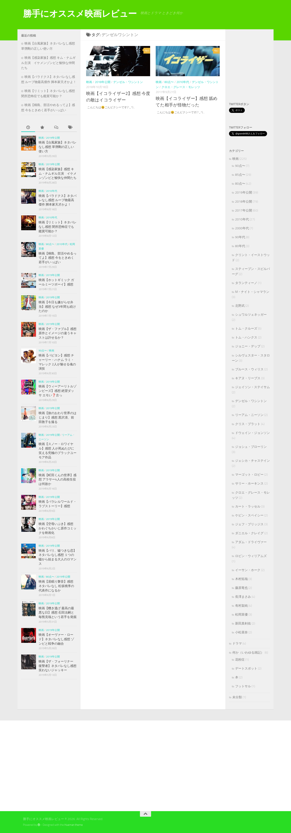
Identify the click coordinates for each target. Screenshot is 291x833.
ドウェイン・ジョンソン (252, 433)
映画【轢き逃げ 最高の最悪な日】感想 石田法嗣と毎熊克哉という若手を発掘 (57, 612)
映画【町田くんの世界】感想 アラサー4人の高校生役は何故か (57, 479)
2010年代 (182, 82)
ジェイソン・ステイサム (252, 387)
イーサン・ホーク (247, 570)
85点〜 (240, 174)
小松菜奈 (241, 632)
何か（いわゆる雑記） (248, 652)
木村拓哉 (241, 579)
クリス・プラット (247, 424)
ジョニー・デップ (247, 346)
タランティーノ (246, 283)
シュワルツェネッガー (251, 314)
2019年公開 (53, 137)
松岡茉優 (241, 614)
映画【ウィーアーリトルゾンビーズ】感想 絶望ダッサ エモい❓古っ (57, 390)
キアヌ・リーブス (247, 378)
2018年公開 (102, 82)
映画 (89, 82)
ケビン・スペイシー (249, 515)
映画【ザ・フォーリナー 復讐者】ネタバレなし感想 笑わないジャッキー (57, 666)
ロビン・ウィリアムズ (251, 556)
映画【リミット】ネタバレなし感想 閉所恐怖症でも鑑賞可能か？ (57, 226)
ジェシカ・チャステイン (252, 460)
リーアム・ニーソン (249, 415)
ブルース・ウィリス (249, 369)
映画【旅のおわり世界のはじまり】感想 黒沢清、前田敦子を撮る (57, 417)
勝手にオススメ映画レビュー (80, 13)
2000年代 (242, 228)
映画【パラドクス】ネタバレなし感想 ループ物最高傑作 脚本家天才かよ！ (57, 200)
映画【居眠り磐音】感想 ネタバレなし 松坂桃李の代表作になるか (56, 586)
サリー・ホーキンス (249, 483)
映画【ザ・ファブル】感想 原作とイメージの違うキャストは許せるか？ (57, 333)
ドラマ (237, 643)
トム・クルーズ (246, 328)
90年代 (240, 237)
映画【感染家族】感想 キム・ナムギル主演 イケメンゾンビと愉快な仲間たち (48, 63)
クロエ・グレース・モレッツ (180, 87)
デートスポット (246, 668)
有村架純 (241, 605)
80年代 (240, 246)
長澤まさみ (243, 597)
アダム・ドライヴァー (251, 542)
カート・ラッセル (247, 506)
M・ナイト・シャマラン (252, 292)
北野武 (240, 306)
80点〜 (169, 82)
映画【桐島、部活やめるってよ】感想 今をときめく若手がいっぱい (57, 258)
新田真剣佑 (243, 623)
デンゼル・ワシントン (128, 82)
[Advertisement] (260, 66)
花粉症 (240, 659)
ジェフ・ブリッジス (249, 524)
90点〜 (43, 350)
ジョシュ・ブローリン (251, 447)
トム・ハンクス (246, 337)
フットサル (243, 686)
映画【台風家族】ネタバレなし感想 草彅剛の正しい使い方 (57, 147)
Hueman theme (73, 825)
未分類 (237, 697)
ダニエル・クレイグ (249, 533)
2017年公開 (243, 210)
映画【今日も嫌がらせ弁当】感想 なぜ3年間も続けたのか (57, 306)
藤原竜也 (241, 588)
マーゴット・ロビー (249, 474)
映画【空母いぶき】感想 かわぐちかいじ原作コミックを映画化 (57, 528)
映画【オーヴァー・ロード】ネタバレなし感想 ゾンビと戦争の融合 (56, 639)
